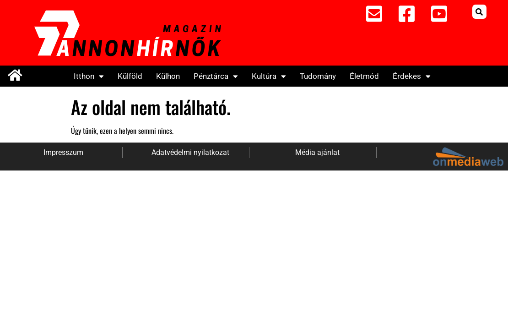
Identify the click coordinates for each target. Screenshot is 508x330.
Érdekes (412, 76)
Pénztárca (216, 76)
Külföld (130, 76)
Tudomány (318, 76)
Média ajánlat (317, 152)
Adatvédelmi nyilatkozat (190, 152)
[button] (479, 12)
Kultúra (269, 76)
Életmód (364, 76)
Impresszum (63, 152)
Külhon (168, 76)
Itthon (89, 76)
